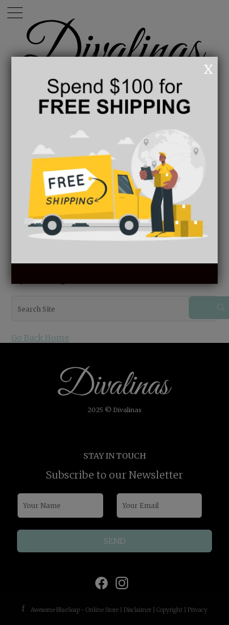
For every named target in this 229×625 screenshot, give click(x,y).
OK (193, 68)
